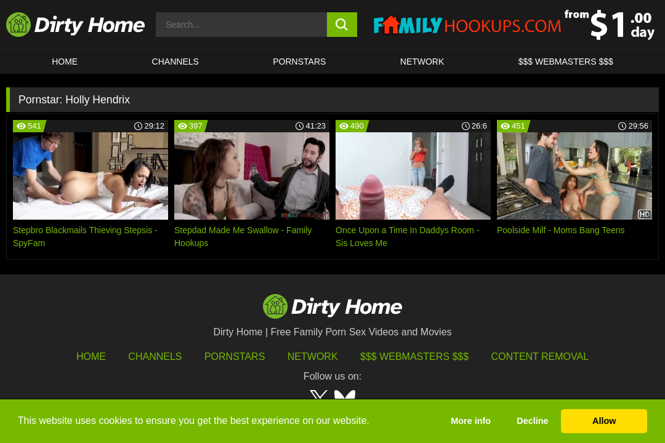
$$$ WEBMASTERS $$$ (565, 61)
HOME (65, 61)
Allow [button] (604, 421)
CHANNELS (175, 61)
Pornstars (299, 61)
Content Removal (540, 356)
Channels (155, 356)
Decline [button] (532, 421)
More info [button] (471, 421)
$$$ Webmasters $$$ (414, 356)
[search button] (342, 24)
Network (422, 61)
